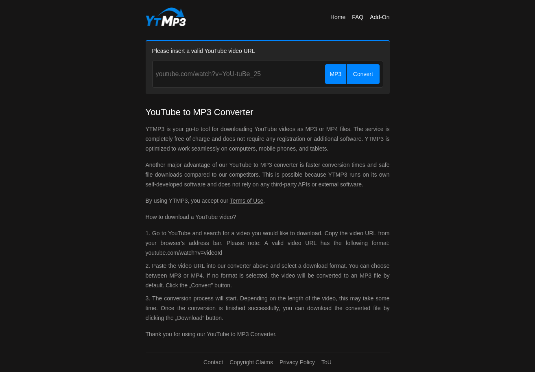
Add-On (379, 17)
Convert (363, 74)
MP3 (335, 74)
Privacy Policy (297, 362)
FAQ (357, 17)
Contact (213, 362)
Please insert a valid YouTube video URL (203, 51)
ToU (326, 362)
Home (337, 17)
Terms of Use (246, 200)
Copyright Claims (251, 362)
